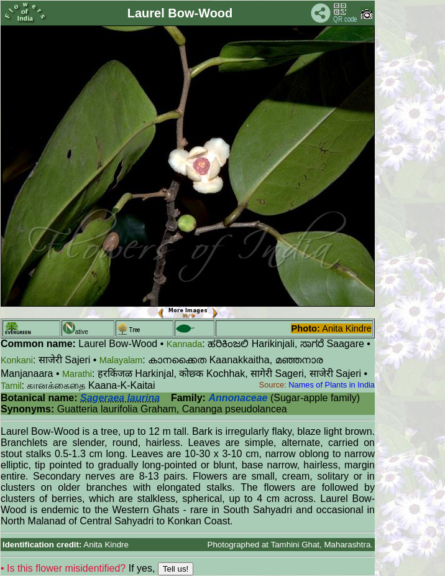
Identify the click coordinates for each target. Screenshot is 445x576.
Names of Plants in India (331, 384)
